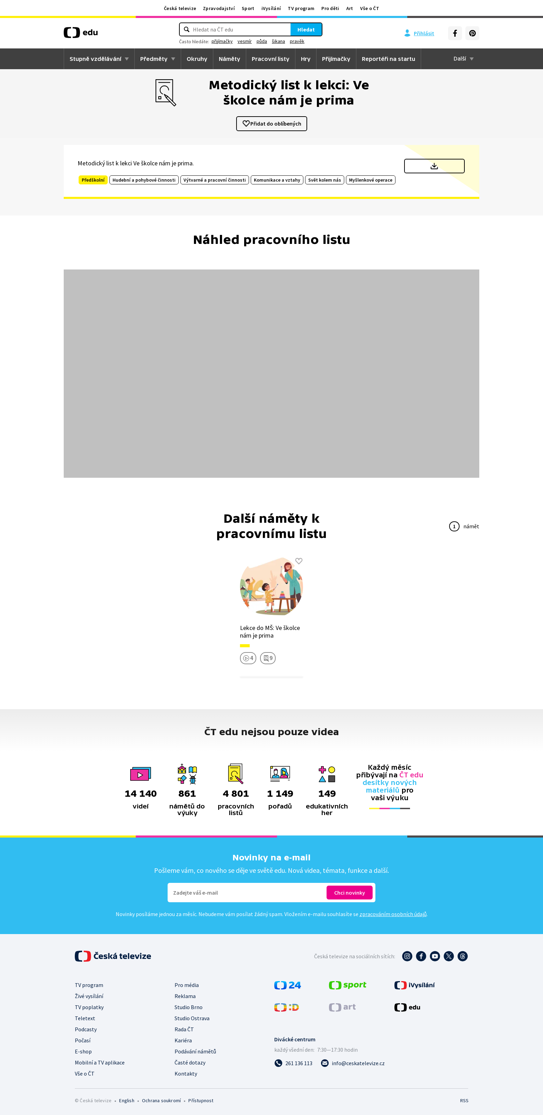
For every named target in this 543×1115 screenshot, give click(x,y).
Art (349, 8)
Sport (248, 8)
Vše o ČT (369, 8)
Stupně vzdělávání (95, 59)
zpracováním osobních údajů (393, 914)
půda (262, 41)
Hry (306, 59)
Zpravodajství (219, 8)
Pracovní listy (271, 59)
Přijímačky (336, 59)
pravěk (297, 41)
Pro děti (330, 8)
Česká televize (180, 8)
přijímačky (222, 41)
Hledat (306, 29)
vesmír (245, 41)
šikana (278, 41)
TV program (301, 8)
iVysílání (271, 8)
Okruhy (197, 59)
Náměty (229, 59)
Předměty (154, 59)
